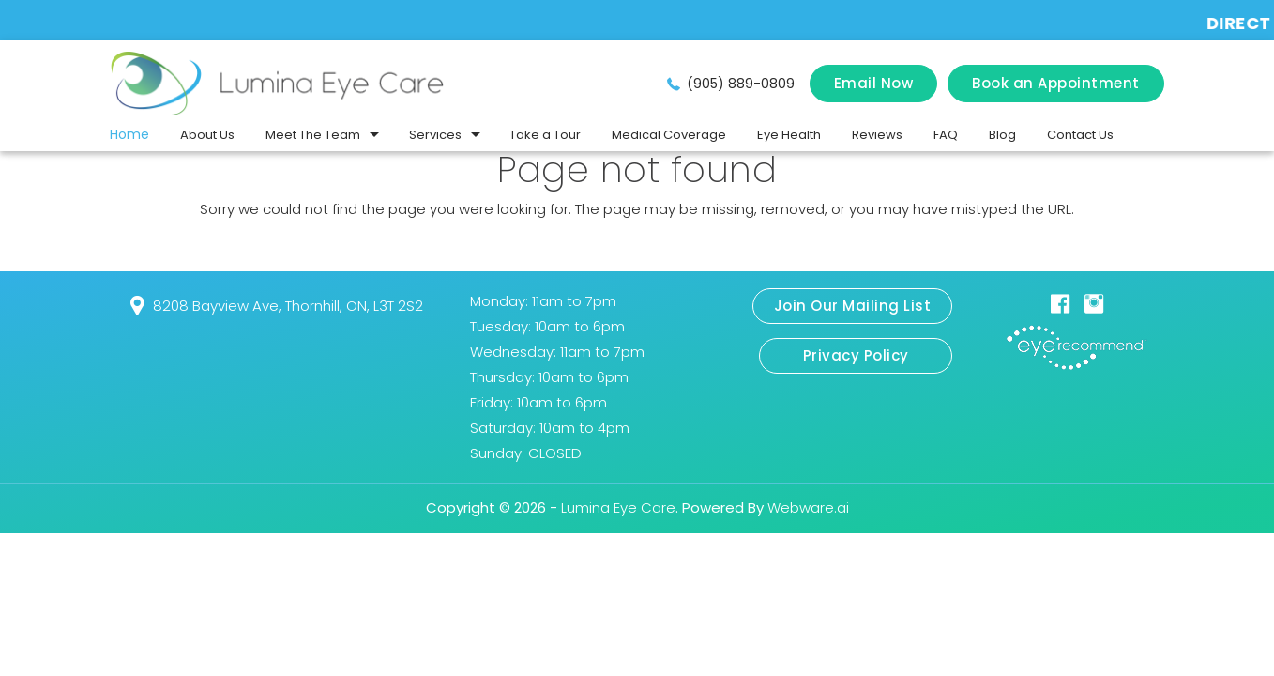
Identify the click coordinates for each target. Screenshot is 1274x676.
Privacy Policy (856, 355)
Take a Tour (545, 135)
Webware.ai (808, 507)
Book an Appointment (1056, 83)
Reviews (877, 135)
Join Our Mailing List (853, 305)
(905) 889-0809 (741, 83)
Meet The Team (312, 135)
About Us (207, 135)
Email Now (874, 83)
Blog (1002, 135)
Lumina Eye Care (618, 507)
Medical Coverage (669, 135)
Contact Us (1080, 135)
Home (129, 134)
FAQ (945, 135)
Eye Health (789, 135)
